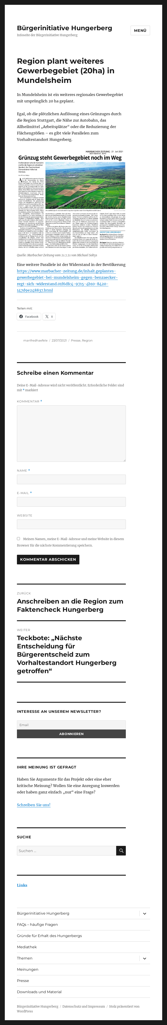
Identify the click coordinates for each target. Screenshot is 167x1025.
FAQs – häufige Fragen (37, 924)
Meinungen (27, 969)
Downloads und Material (39, 992)
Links (22, 885)
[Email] (71, 725)
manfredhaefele (35, 340)
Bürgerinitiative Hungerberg (64, 28)
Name (23, 471)
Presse (76, 340)
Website (24, 515)
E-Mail (24, 493)
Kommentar (29, 401)
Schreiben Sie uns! (34, 805)
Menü (140, 30)
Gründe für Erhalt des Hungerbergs (49, 936)
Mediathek (27, 947)
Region (87, 340)
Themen (24, 958)
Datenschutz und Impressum (83, 1007)
